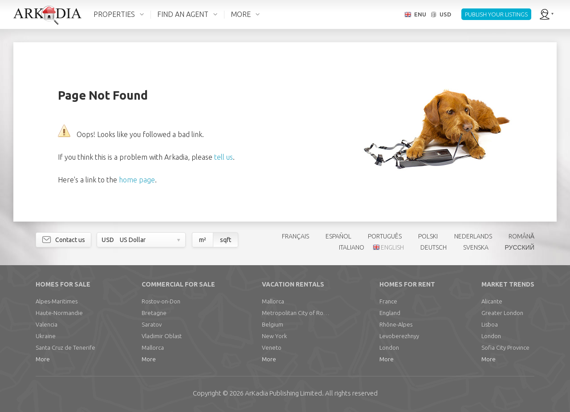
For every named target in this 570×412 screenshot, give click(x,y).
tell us (223, 157)
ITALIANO (351, 247)
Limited (283, 393)
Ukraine (46, 336)
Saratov (152, 324)
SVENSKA (476, 247)
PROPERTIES (114, 14)
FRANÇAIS (295, 236)
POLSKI (428, 236)
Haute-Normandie (59, 313)
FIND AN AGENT (182, 14)
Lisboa (489, 324)
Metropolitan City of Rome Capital (297, 313)
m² (202, 239)
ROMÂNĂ (521, 236)
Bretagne (154, 313)
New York (274, 336)
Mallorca (153, 347)
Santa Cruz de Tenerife (65, 347)
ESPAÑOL (338, 236)
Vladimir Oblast (162, 336)
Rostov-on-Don (161, 301)
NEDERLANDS (473, 236)
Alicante (491, 301)
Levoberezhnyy (399, 336)
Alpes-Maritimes (56, 301)
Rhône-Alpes (395, 324)
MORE (241, 14)
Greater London (502, 313)
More (43, 359)
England (389, 313)
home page (137, 180)
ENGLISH (392, 247)
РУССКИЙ (519, 247)
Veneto (271, 347)
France (388, 301)
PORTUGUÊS (385, 236)
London (389, 347)
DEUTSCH (433, 247)
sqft (225, 239)
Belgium (272, 324)
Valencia (46, 324)
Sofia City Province (505, 347)
